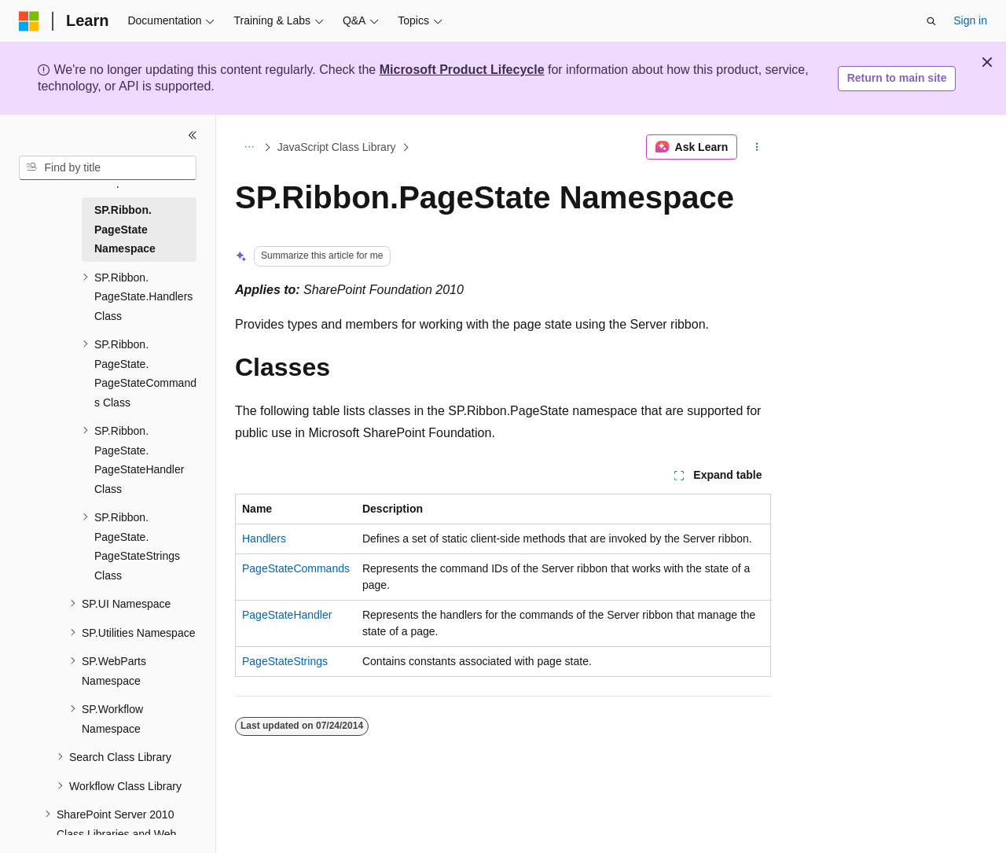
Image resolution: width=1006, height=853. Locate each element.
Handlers (264, 538)
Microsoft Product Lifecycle (462, 69)
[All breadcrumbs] (249, 147)
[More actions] (757, 147)
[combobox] (107, 168)
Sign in (970, 20)
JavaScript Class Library (336, 147)
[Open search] (931, 21)
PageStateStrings (285, 661)
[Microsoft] (29, 21)
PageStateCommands (296, 568)
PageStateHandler (287, 614)
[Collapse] (192, 135)
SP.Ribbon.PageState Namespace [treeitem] (125, 229)
